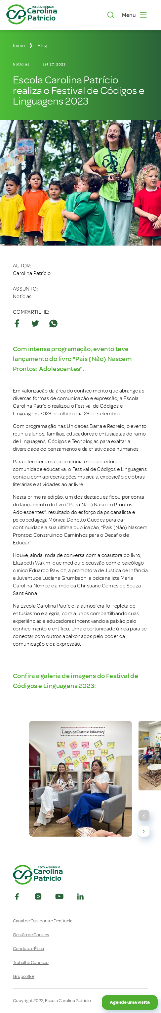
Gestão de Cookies (31, 935)
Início (19, 45)
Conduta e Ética (28, 948)
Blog (42, 45)
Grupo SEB (23, 976)
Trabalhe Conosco (31, 962)
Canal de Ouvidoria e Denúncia (42, 921)
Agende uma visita (130, 1002)
